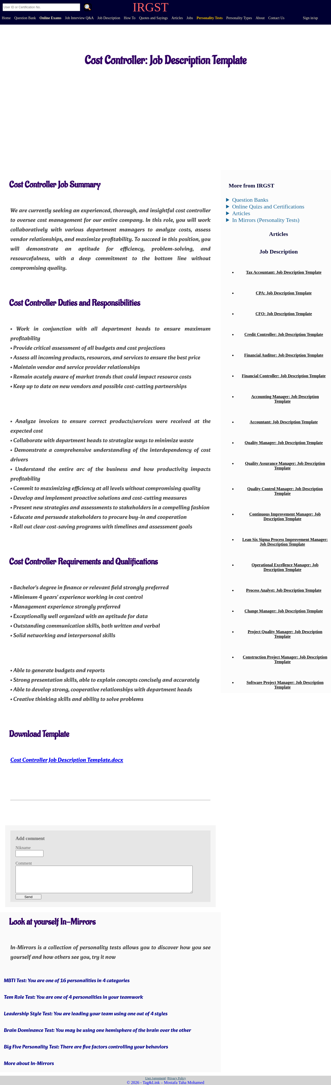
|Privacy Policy (176, 1078)
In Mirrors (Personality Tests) (265, 220)
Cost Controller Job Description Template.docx (66, 760)
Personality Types (239, 18)
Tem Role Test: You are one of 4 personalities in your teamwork (73, 997)
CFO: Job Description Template (283, 314)
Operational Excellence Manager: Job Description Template (285, 567)
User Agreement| (155, 1078)
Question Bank (25, 18)
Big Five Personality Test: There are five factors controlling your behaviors (86, 1047)
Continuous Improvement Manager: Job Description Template (285, 516)
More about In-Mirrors (29, 1063)
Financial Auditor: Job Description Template (283, 355)
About (260, 18)
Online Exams (50, 18)
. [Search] (87, 7)
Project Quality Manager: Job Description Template (285, 634)
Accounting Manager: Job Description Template (285, 398)
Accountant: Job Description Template (284, 422)
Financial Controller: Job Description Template (284, 376)
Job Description (108, 18)
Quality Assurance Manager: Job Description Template (285, 465)
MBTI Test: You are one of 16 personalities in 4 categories (67, 980)
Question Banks (250, 200)
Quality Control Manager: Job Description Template (285, 491)
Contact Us (276, 18)
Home (6, 18)
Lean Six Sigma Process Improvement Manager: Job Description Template (285, 541)
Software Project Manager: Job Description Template (285, 684)
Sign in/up (310, 18)
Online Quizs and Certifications (268, 206)
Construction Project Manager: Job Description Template (285, 659)
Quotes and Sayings (153, 18)
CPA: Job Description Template (284, 293)
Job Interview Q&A (79, 18)
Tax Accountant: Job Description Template (283, 272)
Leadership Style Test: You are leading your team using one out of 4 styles (86, 1014)
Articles (177, 18)
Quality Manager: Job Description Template (284, 442)
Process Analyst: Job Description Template (283, 590)
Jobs (189, 18)
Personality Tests (210, 18)
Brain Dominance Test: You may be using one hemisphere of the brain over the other (97, 1030)
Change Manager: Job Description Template (284, 611)
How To (130, 18)
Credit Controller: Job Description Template (283, 334)
